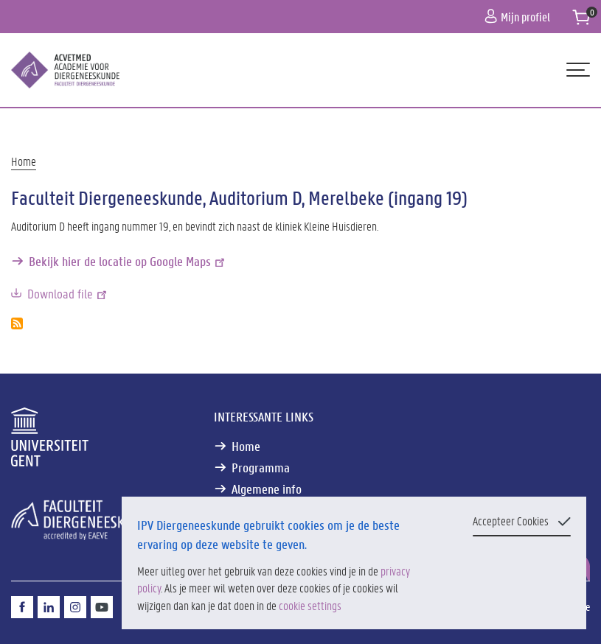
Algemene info (267, 488)
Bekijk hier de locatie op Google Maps (128, 261)
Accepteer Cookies (511, 520)
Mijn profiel (517, 16)
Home (23, 161)
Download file (68, 293)
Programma (261, 467)
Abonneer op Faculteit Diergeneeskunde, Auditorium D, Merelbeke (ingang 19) (17, 323)
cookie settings (310, 605)
